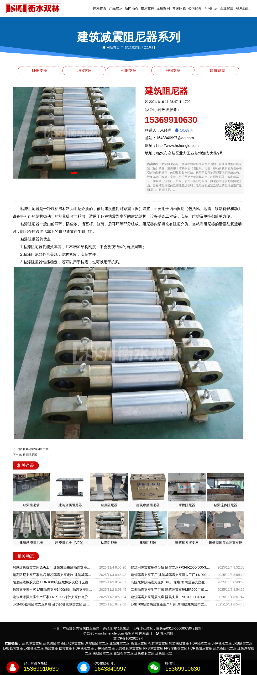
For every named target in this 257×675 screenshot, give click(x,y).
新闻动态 (131, 8)
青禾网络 (164, 633)
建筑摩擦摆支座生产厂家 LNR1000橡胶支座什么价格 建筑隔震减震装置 (52, 597)
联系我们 (242, 8)
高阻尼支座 (139, 643)
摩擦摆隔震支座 (97, 643)
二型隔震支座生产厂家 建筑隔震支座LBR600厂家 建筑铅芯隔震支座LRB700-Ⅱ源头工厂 (170, 589)
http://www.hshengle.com (177, 146)
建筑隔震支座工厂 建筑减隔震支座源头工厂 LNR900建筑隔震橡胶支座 (170, 575)
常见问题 (179, 8)
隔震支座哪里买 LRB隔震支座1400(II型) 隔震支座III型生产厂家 (52, 589)
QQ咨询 (184, 130)
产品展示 (115, 8)
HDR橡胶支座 (83, 648)
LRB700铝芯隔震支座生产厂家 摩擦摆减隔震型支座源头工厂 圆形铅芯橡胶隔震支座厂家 (170, 604)
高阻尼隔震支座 (72, 643)
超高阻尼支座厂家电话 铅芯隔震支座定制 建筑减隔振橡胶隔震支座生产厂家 (52, 575)
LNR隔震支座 (105, 648)
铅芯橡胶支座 (179, 643)
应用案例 (163, 8)
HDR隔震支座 (200, 643)
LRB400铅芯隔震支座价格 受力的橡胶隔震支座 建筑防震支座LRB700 (52, 604)
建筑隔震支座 (32, 643)
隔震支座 (51, 648)
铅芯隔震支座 (158, 643)
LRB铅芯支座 (13, 648)
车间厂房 (211, 8)
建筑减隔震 (51, 643)
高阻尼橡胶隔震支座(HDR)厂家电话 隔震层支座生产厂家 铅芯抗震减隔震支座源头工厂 (170, 582)
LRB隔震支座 (242, 643)
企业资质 (226, 8)
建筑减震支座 (120, 643)
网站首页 (99, 8)
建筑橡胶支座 (144, 653)
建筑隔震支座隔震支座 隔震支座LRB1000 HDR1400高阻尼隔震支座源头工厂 (170, 597)
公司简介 (195, 8)
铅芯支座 (65, 648)
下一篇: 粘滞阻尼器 (25, 454)
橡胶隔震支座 (103, 653)
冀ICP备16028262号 (128, 638)
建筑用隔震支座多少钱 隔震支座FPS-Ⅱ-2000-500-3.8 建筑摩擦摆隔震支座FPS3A (170, 567)
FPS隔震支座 (153, 648)
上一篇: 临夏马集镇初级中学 (31, 449)
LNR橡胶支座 (222, 643)
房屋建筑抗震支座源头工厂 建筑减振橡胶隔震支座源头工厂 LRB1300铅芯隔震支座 (52, 567)
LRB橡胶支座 (33, 648)
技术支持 (147, 8)
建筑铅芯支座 (124, 653)
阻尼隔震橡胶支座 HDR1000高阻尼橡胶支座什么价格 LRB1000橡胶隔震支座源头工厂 (52, 582)
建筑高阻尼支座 (224, 648)
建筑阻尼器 (163, 653)
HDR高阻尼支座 (200, 648)
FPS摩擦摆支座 (175, 648)
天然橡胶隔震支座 (128, 648)
